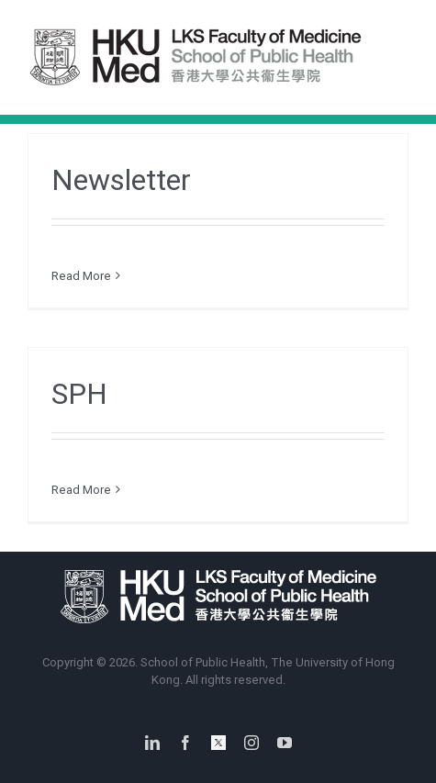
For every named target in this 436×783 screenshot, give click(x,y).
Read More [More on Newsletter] (81, 276)
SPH (79, 393)
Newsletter (121, 179)
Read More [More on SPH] (81, 490)
